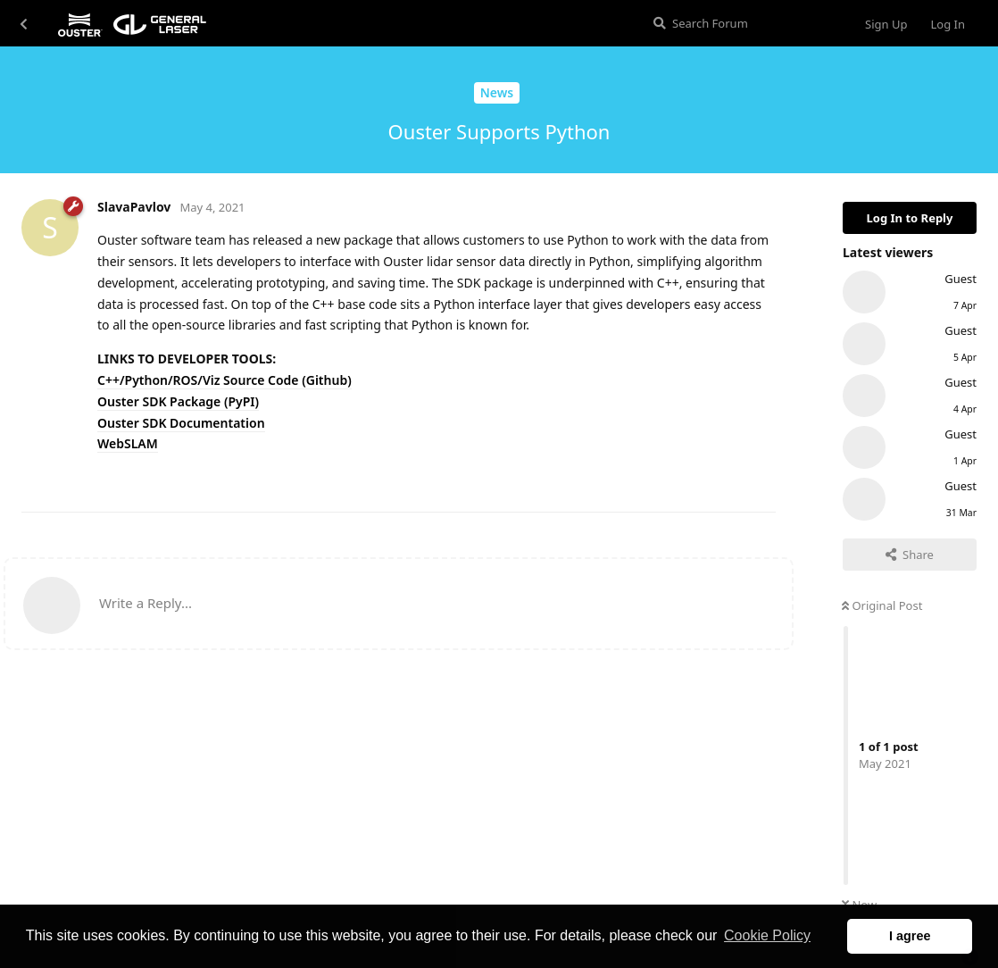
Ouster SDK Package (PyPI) (178, 401)
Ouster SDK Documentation (181, 422)
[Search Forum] (744, 23)
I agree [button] (909, 936)
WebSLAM (127, 443)
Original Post (882, 605)
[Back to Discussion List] (23, 23)
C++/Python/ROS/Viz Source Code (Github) (224, 379)
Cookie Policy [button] (767, 935)
